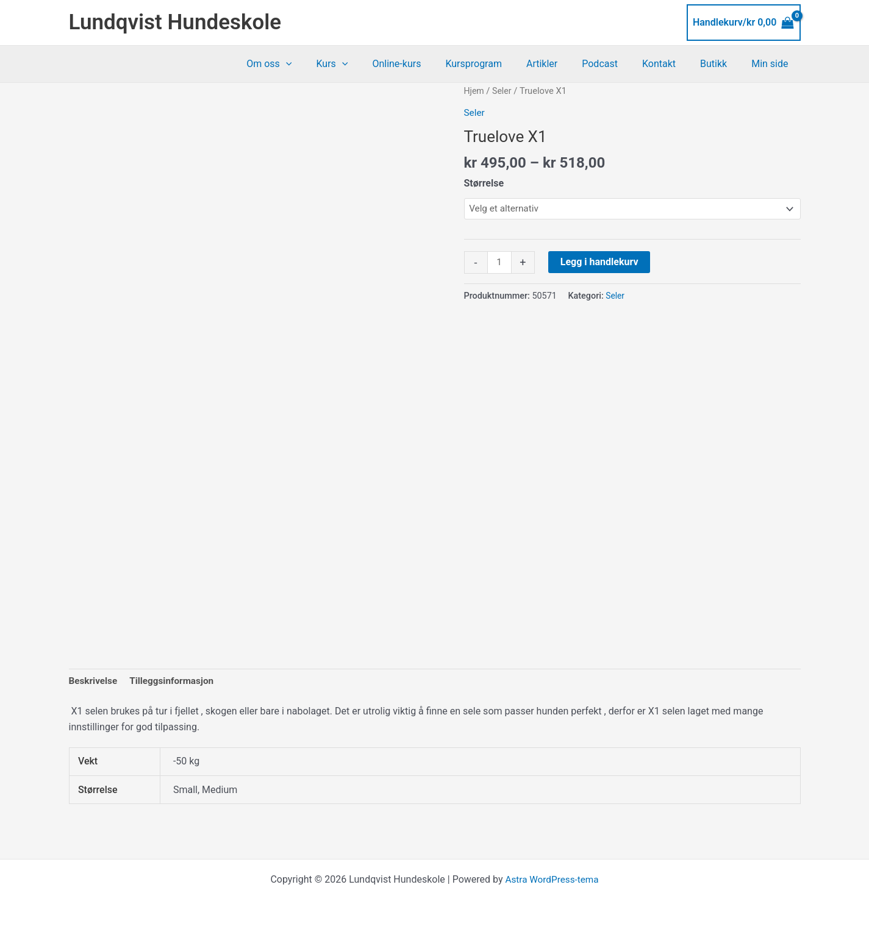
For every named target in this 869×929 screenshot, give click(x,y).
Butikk (720, 63)
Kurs (368, 64)
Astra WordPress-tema (552, 875)
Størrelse (484, 182)
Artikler (563, 63)
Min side (772, 63)
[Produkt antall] (500, 264)
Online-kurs (428, 63)
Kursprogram (500, 63)
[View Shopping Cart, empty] (744, 22)
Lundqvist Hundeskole (175, 22)
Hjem (474, 90)
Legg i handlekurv (601, 263)
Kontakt (671, 63)
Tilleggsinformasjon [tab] (176, 676)
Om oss (310, 64)
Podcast (617, 63)
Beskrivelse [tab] (94, 676)
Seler (503, 90)
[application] (327, 64)
